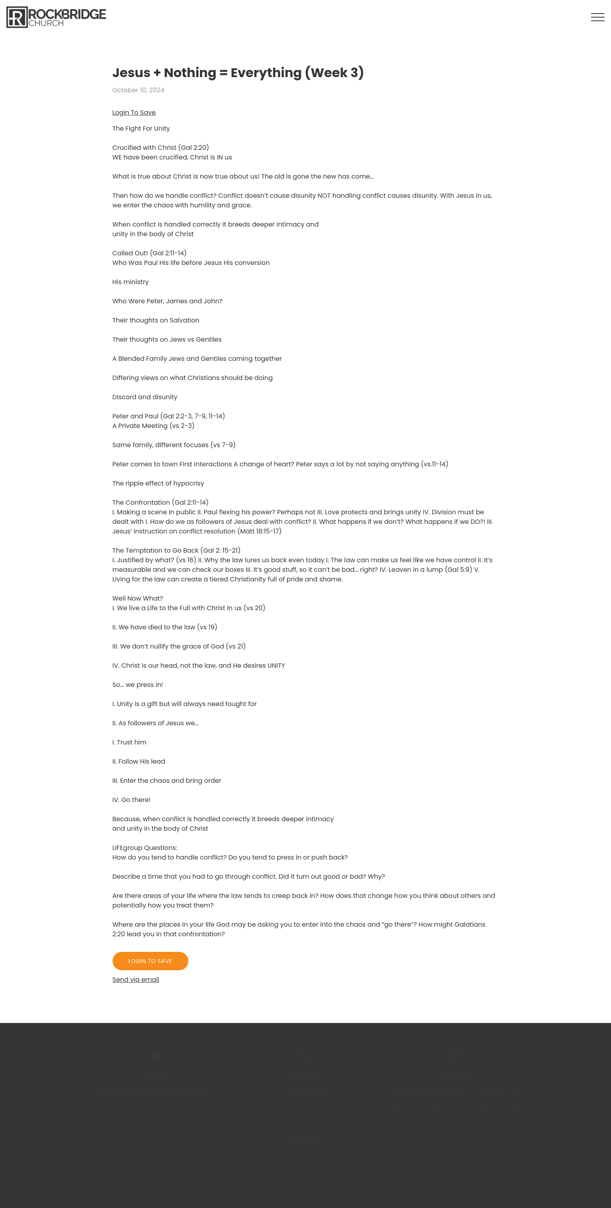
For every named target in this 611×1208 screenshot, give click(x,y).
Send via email (136, 979)
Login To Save (134, 112)
